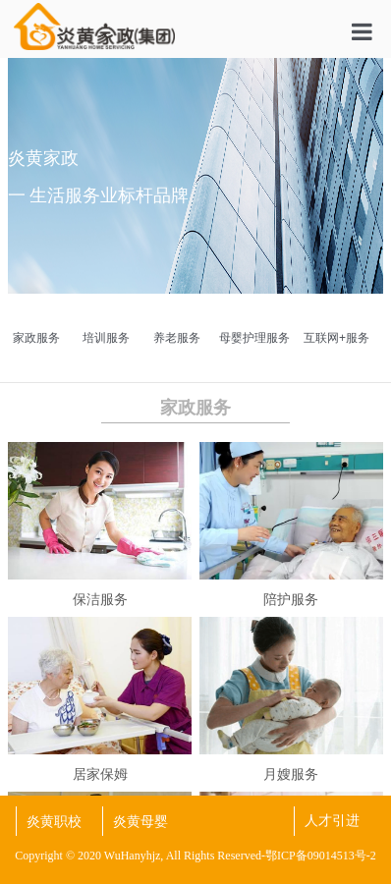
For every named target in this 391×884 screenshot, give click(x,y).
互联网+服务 (336, 338)
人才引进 (332, 820)
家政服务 (36, 338)
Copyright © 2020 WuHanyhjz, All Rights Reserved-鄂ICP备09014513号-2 (195, 855)
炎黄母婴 (140, 821)
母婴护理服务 (254, 338)
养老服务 (176, 338)
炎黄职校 (54, 821)
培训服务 (106, 338)
